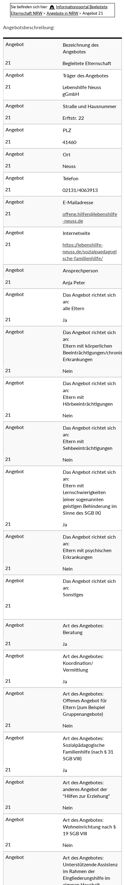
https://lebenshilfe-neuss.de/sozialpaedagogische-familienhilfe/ (90, 251)
